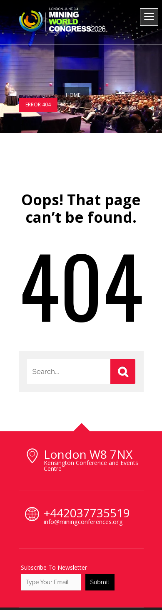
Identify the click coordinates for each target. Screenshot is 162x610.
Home (73, 94)
